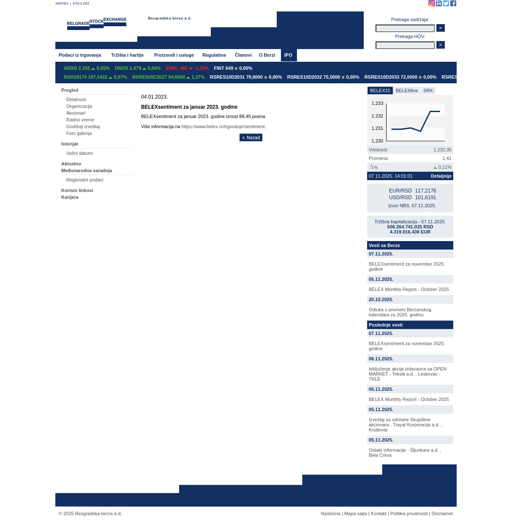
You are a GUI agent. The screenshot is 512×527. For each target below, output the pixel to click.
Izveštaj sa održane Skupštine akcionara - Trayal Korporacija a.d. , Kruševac (405, 424)
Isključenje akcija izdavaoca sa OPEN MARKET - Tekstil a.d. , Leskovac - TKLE (408, 374)
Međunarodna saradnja (86, 170)
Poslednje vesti (386, 324)
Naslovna (330, 513)
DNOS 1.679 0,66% (138, 68)
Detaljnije (441, 175)
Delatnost (76, 99)
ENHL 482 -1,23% (187, 68)
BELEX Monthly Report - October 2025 (409, 289)
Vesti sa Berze (384, 245)
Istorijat (69, 143)
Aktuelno (71, 163)
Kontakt (379, 513)
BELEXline (407, 90)
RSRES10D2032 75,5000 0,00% (323, 77)
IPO (288, 55)
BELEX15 (380, 90)
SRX (428, 90)
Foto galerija (79, 133)
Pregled (69, 90)
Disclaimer (442, 513)
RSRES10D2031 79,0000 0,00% (246, 77)
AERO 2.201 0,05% (87, 68)
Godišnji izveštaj (83, 126)
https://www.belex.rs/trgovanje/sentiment (223, 126)
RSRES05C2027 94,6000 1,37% (168, 77)
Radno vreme (80, 119)
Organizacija (79, 106)
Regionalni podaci (84, 179)
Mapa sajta (355, 513)
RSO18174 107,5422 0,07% (95, 77)
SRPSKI (61, 3)
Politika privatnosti (409, 513)
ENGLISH (81, 3)
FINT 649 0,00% (233, 68)
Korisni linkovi (77, 190)
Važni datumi (79, 153)
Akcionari (75, 112)
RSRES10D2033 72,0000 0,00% (401, 77)
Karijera (70, 197)
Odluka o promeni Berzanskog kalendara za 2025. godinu (400, 312)
